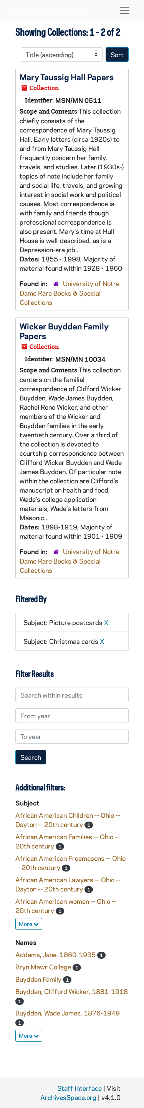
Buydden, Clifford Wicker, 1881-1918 (71, 991)
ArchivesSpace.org (68, 1097)
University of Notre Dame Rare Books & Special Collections (69, 292)
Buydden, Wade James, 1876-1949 (67, 1013)
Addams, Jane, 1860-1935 (56, 954)
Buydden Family (39, 979)
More (29, 924)
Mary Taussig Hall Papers (67, 76)
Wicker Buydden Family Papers (64, 331)
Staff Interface (79, 1088)
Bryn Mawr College (44, 966)
